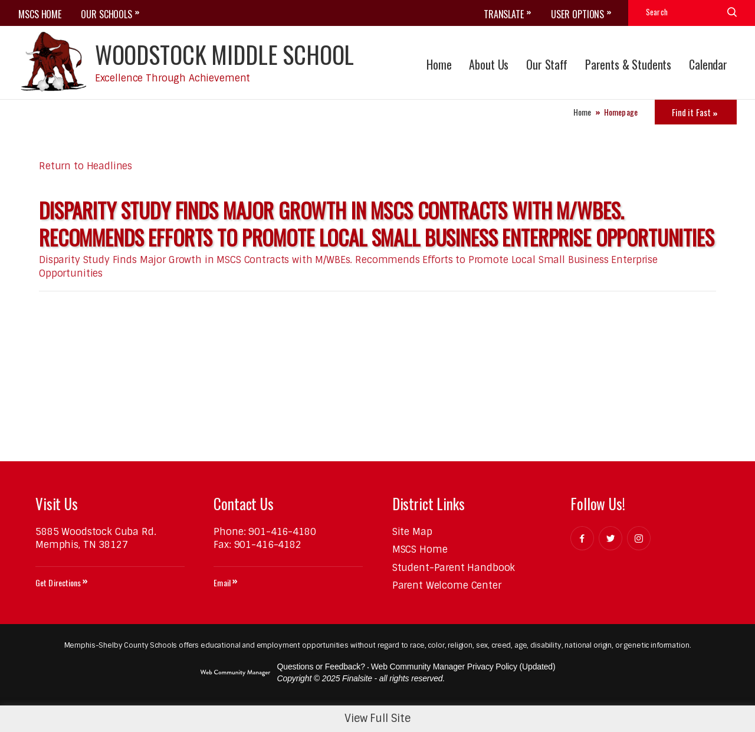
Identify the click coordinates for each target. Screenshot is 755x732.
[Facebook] (582, 538)
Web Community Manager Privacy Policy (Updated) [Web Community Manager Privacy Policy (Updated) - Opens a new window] (463, 666)
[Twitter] (610, 538)
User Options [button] (577, 14)
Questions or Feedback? (321, 666)
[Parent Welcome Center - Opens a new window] (446, 585)
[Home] (438, 63)
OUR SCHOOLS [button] (106, 14)
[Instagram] (639, 538)
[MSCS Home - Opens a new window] (420, 549)
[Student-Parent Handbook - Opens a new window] (454, 568)
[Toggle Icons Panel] (696, 112)
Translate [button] (504, 14)
